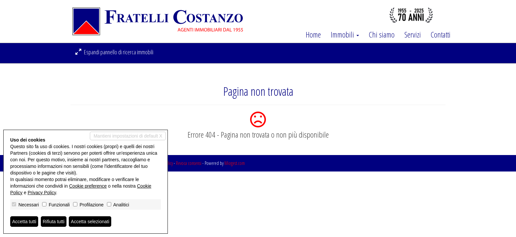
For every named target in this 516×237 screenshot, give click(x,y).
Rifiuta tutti (53, 221)
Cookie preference (88, 186)
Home (313, 34)
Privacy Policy (42, 192)
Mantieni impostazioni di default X (127, 136)
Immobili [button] (345, 34)
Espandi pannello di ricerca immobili (114, 52)
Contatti (441, 34)
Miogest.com (234, 163)
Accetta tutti (24, 221)
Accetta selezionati (90, 221)
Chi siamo (382, 34)
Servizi (412, 34)
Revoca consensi (188, 163)
